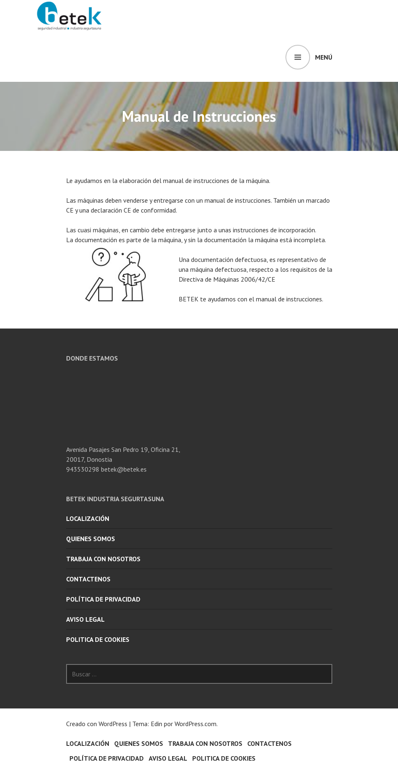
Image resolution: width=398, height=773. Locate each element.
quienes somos (90, 539)
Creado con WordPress (96, 724)
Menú (323, 57)
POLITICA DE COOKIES (97, 639)
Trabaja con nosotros (103, 559)
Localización (87, 518)
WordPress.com (195, 724)
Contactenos (88, 579)
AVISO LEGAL (85, 619)
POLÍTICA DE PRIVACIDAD (103, 599)
